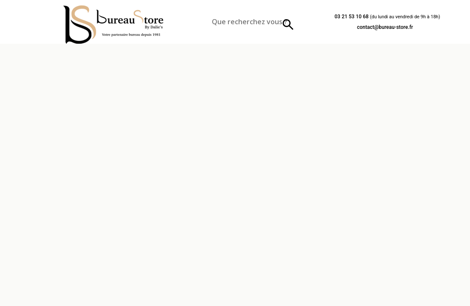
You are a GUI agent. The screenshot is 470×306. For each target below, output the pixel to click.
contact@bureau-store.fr (385, 27)
